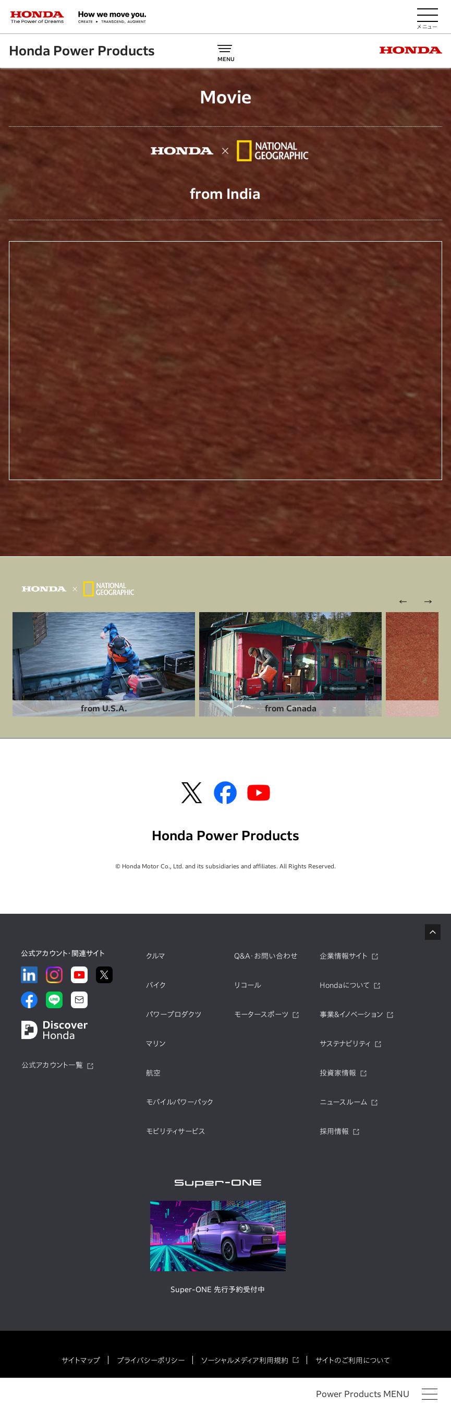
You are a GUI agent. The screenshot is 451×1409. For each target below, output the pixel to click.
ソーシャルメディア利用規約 (244, 1360)
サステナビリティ (345, 1043)
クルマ (155, 955)
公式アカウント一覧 (52, 1064)
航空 (153, 1072)
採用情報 (334, 1131)
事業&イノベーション (351, 1014)
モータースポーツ (261, 1014)
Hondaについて (345, 984)
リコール (247, 984)
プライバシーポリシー (151, 1360)
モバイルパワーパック (179, 1101)
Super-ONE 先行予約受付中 (217, 1289)
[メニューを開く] (428, 17)
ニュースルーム (343, 1101)
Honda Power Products (82, 50)
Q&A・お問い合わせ (266, 955)
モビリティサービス (175, 1131)
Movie (225, 96)
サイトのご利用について (352, 1360)
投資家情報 (338, 1072)
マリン (155, 1043)
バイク (156, 984)
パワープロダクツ (173, 1014)
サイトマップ (81, 1360)
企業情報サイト (344, 955)
